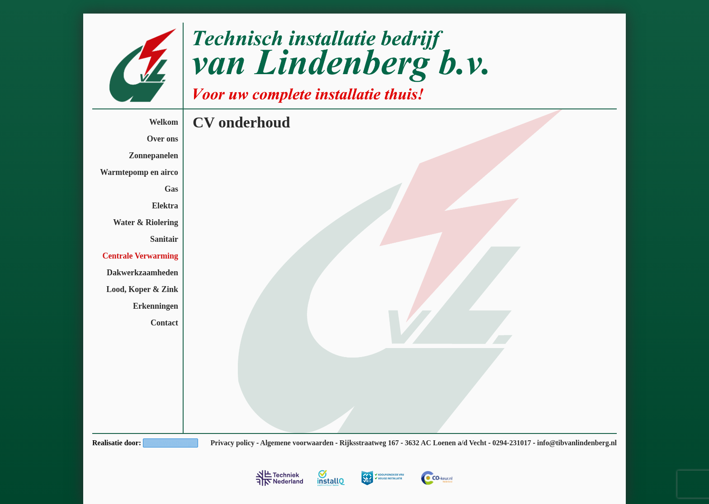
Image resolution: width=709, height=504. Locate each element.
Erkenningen (155, 306)
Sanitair (164, 239)
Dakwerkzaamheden (142, 272)
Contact (164, 322)
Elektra (165, 205)
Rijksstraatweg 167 (369, 443)
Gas (171, 188)
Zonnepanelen (153, 155)
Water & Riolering (145, 222)
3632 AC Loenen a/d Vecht (445, 443)
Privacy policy (233, 443)
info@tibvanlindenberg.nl (577, 443)
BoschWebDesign (170, 443)
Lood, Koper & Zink (142, 289)
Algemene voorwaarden (296, 443)
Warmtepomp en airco (139, 172)
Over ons (162, 138)
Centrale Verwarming (140, 255)
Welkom (163, 122)
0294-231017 (511, 443)
